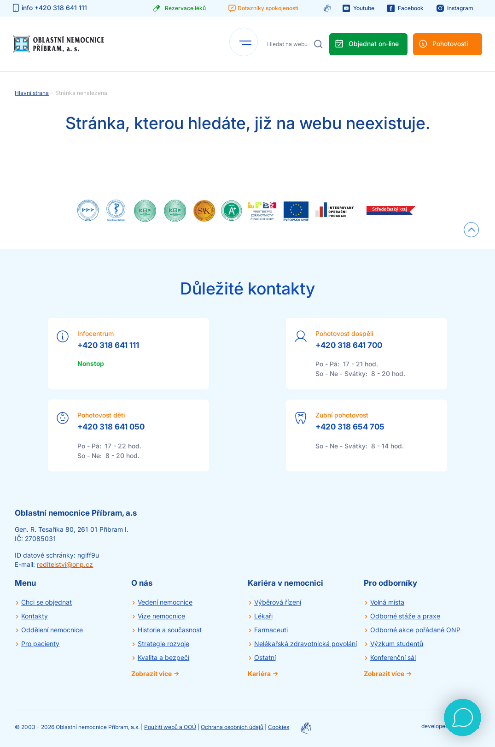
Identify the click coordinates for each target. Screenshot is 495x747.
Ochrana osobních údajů (232, 726)
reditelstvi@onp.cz (65, 564)
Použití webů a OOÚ (170, 726)
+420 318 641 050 (111, 426)
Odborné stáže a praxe (405, 616)
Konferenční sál (393, 657)
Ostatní (265, 657)
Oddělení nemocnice (52, 630)
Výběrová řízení (277, 602)
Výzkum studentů (396, 643)
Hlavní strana (32, 92)
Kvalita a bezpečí (163, 657)
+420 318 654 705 (349, 426)
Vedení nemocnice (165, 602)
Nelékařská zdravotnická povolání (305, 643)
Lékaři (263, 616)
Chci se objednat (46, 602)
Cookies (278, 726)
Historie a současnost (170, 630)
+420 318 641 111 (108, 345)
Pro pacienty (40, 643)
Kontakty (34, 616)
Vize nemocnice (161, 616)
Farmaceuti (271, 630)
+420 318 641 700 (348, 345)
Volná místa (387, 602)
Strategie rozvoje (163, 643)
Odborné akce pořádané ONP (415, 630)
